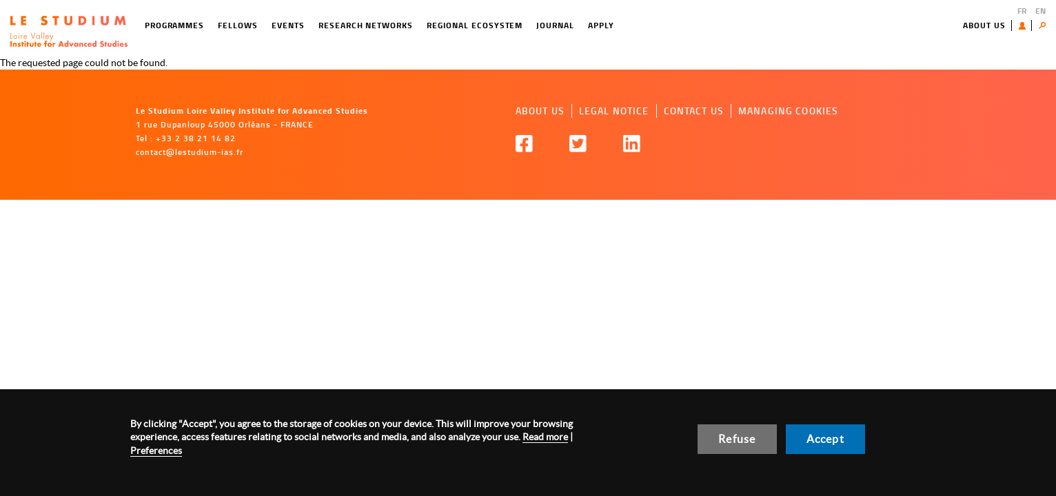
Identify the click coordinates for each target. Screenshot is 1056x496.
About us (984, 25)
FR (1021, 11)
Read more (545, 436)
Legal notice (614, 110)
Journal (555, 25)
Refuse (736, 439)
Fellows (238, 25)
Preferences (156, 450)
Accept (825, 439)
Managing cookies (788, 110)
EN (1040, 11)
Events (288, 25)
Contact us (694, 110)
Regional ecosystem (474, 25)
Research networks (365, 25)
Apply (601, 25)
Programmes (175, 25)
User (1025, 25)
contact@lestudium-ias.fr (189, 152)
